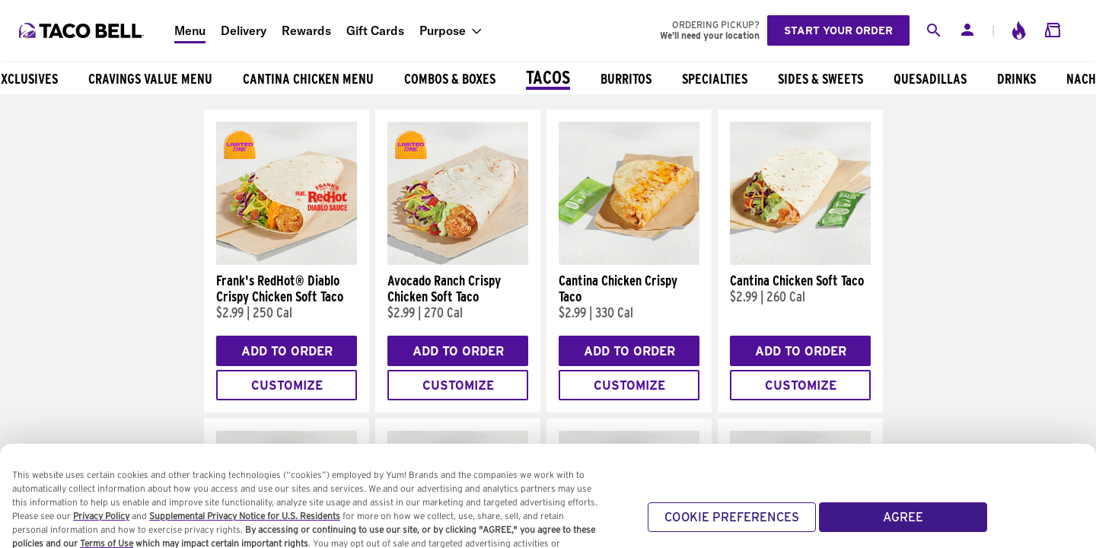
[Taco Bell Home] (83, 30)
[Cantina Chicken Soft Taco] (800, 261)
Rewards (306, 30)
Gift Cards (375, 30)
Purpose (442, 30)
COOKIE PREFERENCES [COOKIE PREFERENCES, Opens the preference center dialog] (731, 529)
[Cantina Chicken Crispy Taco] (629, 261)
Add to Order (287, 351)
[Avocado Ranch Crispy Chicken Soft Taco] (457, 261)
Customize (287, 385)
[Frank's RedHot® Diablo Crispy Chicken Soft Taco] (286, 261)
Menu (190, 30)
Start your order (838, 30)
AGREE (903, 529)
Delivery (243, 30)
